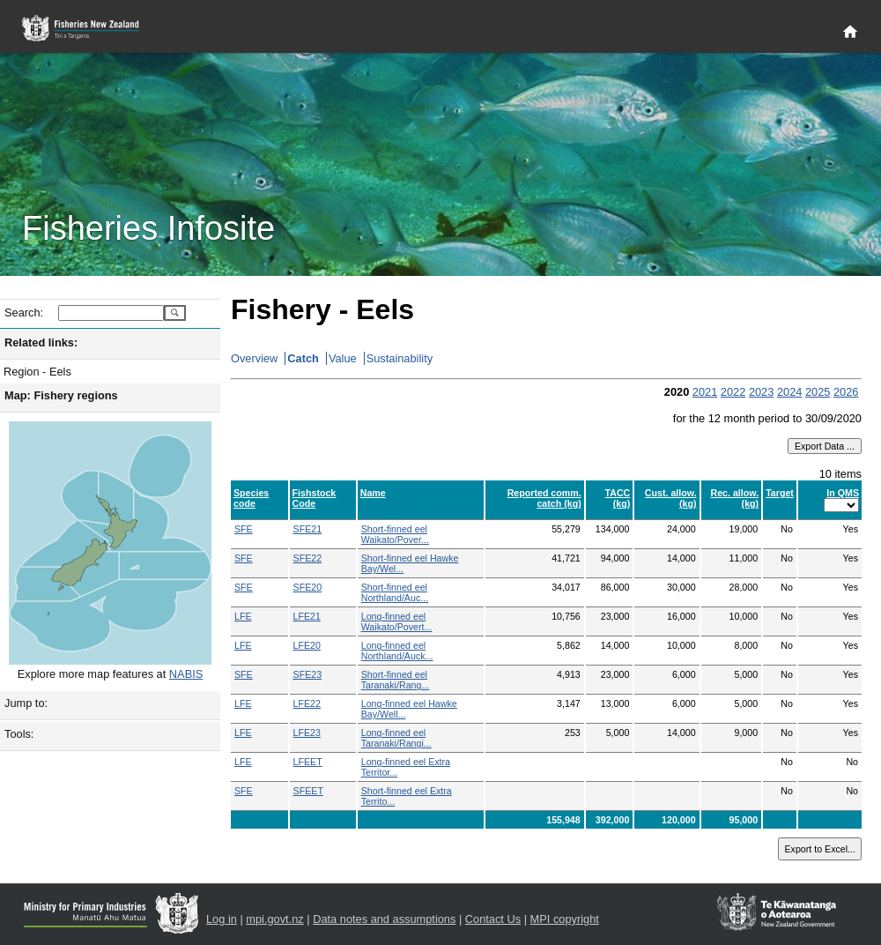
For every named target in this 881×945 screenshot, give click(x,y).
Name (373, 492)
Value (343, 358)
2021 (704, 391)
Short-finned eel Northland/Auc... (394, 592)
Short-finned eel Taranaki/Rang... (395, 679)
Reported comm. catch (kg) (544, 498)
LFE (243, 616)
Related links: (41, 342)
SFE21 (307, 529)
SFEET (308, 790)
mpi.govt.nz (274, 919)
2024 (789, 391)
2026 (845, 391)
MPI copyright (564, 919)
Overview (254, 358)
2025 (817, 391)
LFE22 (307, 703)
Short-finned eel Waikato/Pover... (395, 534)
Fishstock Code (314, 498)
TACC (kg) (618, 498)
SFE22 (307, 558)
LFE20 (307, 645)
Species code (251, 498)
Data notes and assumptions (384, 919)
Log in (221, 919)
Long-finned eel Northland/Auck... (397, 650)
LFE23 (307, 732)
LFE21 (307, 616)
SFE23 (307, 674)
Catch (303, 358)
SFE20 (307, 587)
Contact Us (493, 919)
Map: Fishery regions (61, 395)
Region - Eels (37, 371)
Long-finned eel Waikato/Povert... (397, 621)
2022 (733, 391)
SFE (243, 529)
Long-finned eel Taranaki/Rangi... (396, 737)
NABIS (186, 674)
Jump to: (26, 703)
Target (780, 492)
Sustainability (399, 358)
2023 (761, 391)
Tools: (18, 733)
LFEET (307, 761)
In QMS (842, 492)
